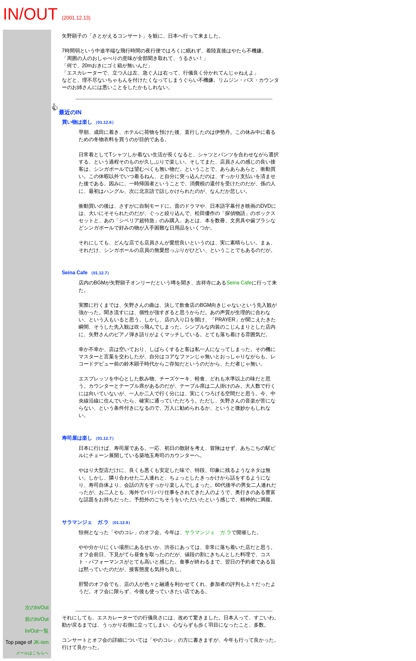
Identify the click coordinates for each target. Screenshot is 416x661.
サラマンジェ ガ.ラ (208, 532)
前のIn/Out (37, 619)
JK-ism (41, 642)
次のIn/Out (37, 607)
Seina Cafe (75, 272)
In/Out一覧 (37, 631)
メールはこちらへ (32, 653)
